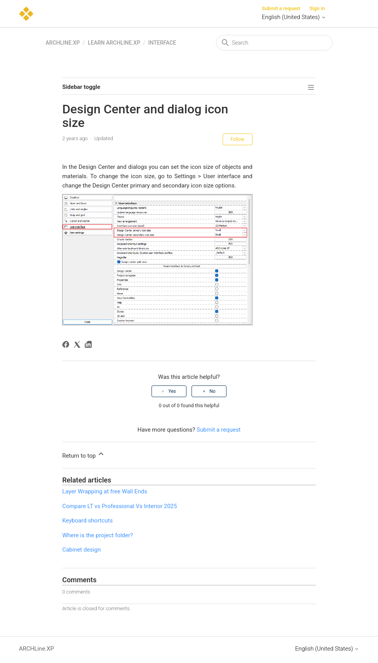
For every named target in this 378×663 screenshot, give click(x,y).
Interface (162, 43)
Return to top (83, 454)
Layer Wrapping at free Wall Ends (104, 491)
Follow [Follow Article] (237, 139)
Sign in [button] (317, 8)
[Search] (274, 42)
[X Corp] (78, 346)
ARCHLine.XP (62, 43)
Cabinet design (81, 549)
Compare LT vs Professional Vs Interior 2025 (119, 506)
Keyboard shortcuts (87, 520)
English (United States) (294, 17)
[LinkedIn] (89, 346)
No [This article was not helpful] (212, 391)
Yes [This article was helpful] (172, 391)
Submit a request (281, 8)
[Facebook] (67, 346)
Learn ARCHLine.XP (114, 43)
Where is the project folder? (97, 535)
